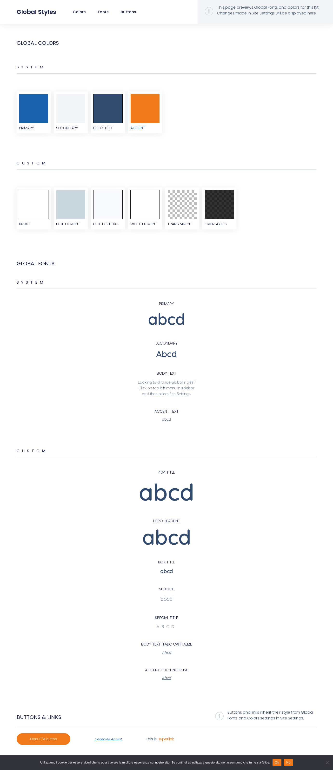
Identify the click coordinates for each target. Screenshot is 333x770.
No (288, 762)
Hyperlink (170, 748)
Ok (277, 762)
